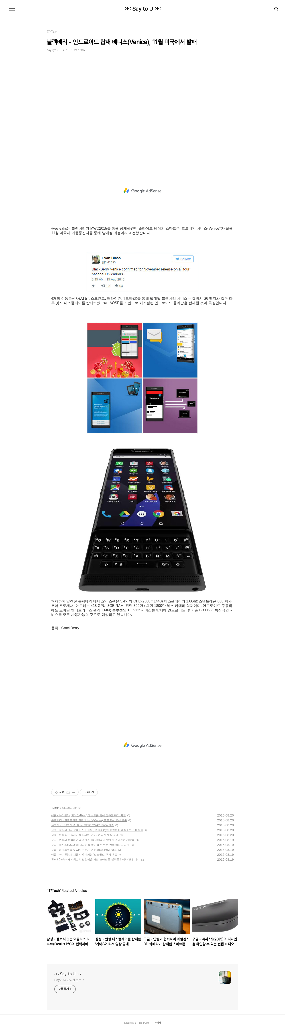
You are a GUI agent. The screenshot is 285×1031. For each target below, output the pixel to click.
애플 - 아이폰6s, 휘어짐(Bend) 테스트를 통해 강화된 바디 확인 (88, 815)
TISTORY (143, 1022)
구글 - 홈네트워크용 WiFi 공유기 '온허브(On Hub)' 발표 (84, 849)
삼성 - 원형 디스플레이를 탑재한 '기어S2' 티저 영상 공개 (84, 835)
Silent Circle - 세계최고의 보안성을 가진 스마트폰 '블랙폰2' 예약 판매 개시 (95, 859)
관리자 (157, 1022)
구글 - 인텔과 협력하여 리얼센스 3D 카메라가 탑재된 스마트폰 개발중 (92, 839)
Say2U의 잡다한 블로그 (69, 980)
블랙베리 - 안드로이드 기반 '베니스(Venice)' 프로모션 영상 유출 (89, 820)
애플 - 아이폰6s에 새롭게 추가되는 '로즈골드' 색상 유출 (84, 854)
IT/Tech (55, 807)
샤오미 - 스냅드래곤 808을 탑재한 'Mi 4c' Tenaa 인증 (82, 825)
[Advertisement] (142, 117)
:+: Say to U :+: (142, 9)
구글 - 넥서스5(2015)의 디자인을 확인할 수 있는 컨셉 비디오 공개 (90, 844)
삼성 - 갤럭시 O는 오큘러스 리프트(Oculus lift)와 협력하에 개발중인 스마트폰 (97, 830)
